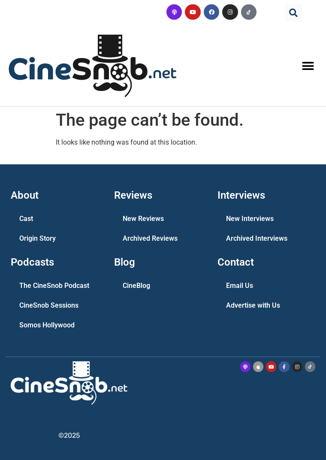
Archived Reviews (150, 238)
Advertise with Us (253, 305)
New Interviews (250, 219)
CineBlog (136, 285)
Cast (26, 219)
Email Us (239, 285)
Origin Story (37, 238)
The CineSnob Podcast (54, 285)
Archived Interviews (256, 238)
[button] (293, 12)
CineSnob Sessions (48, 305)
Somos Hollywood (47, 325)
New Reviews (143, 219)
